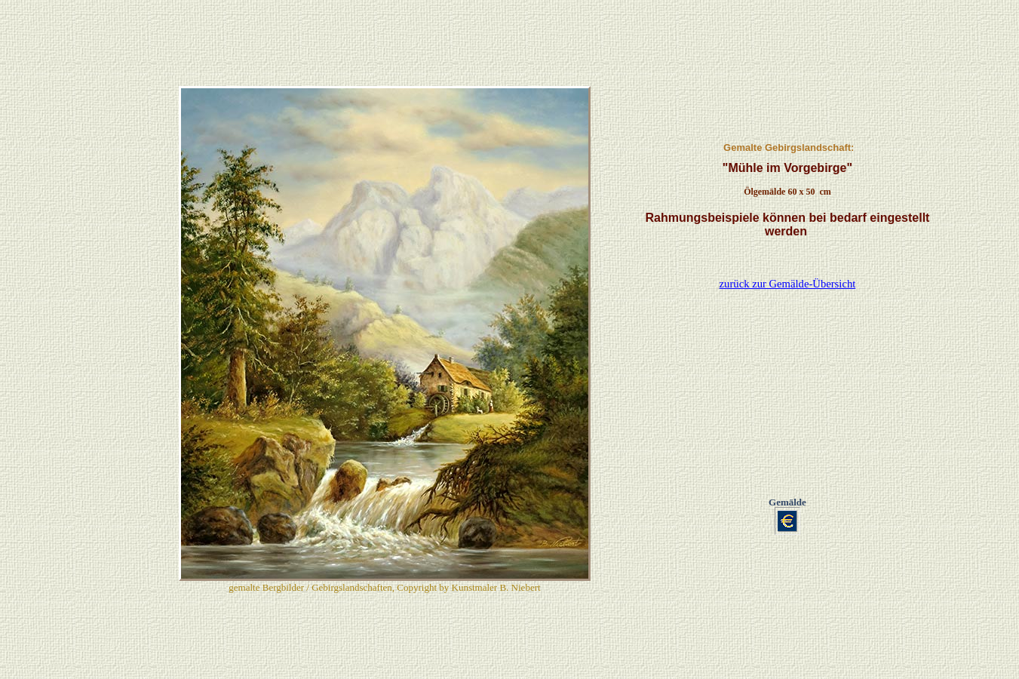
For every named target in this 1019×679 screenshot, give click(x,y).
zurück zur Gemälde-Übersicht (788, 216)
